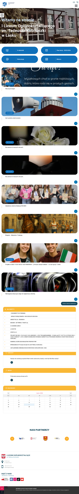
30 (50, 406)
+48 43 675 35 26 (77, 2)
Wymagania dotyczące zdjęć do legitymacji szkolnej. (26, 344)
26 (8, 406)
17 (60, 402)
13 (18, 402)
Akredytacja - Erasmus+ (17, 319)
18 (70, 402)
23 (50, 404)
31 (60, 406)
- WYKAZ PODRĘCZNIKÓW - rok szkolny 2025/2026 (23, 316)
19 (8, 404)
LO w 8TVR (13, 329)
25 (70, 404)
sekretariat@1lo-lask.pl (74, 2)
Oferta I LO (13, 332)
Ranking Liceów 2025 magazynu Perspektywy (23, 341)
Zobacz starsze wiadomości (69, 303)
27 (18, 406)
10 (60, 400)
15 (39, 402)
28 (29, 406)
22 (39, 404)
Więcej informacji (11, 362)
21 (29, 404)
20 (18, 404)
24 (60, 404)
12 (8, 402)
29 (39, 406)
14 (29, 402)
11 (70, 400)
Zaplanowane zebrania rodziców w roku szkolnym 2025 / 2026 (28, 348)
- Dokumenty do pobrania (17, 313)
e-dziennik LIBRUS (15, 326)
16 (50, 402)
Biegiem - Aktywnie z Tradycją (19, 322)
